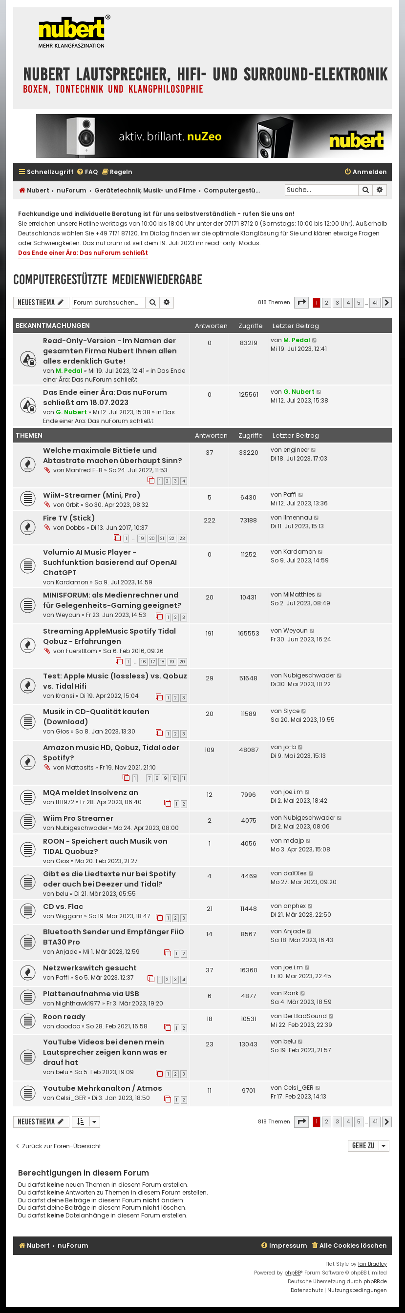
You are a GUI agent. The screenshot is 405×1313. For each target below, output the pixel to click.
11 (183, 778)
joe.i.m (293, 792)
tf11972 (65, 802)
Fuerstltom (81, 651)
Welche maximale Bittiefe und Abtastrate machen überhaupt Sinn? (112, 455)
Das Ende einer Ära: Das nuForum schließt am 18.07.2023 (105, 397)
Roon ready (64, 1017)
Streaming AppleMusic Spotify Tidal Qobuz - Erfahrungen (109, 636)
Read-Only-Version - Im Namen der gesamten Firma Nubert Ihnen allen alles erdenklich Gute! (110, 351)
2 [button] (326, 303)
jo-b (289, 747)
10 (174, 778)
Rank (290, 993)
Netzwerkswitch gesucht (90, 968)
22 (172, 538)
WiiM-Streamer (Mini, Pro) (92, 495)
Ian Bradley (372, 1264)
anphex (294, 906)
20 (152, 538)
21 (162, 538)
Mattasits (80, 767)
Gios (62, 731)
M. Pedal (69, 371)
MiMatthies (299, 594)
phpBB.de (375, 1281)
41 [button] (375, 303)
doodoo (68, 1026)
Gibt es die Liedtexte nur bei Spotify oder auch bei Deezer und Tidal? (109, 879)
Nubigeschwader (309, 675)
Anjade (66, 951)
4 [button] (348, 303)
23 (182, 538)
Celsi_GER (71, 1098)
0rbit (72, 505)
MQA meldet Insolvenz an (90, 792)
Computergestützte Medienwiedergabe (107, 279)
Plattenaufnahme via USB (91, 994)
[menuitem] (87, 172)
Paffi (290, 494)
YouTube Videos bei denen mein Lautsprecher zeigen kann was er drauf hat (105, 1052)
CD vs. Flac (63, 906)
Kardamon (72, 582)
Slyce (291, 711)
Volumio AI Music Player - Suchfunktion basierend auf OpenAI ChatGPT (110, 562)
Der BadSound (305, 1016)
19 (141, 538)
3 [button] (337, 303)
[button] (301, 303)
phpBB (292, 1272)
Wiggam (69, 916)
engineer (296, 449)
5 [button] (359, 303)
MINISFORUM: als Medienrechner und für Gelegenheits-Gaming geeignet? (112, 600)
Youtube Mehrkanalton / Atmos (102, 1088)
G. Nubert (71, 412)
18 (162, 662)
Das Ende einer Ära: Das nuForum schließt (83, 253)
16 (143, 662)
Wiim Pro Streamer (78, 818)
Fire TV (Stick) (69, 518)
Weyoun (68, 615)
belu (62, 893)
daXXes (295, 873)
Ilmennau (297, 517)
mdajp (293, 840)
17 (153, 662)
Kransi (65, 696)
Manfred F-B (84, 470)
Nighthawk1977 (78, 1003)
